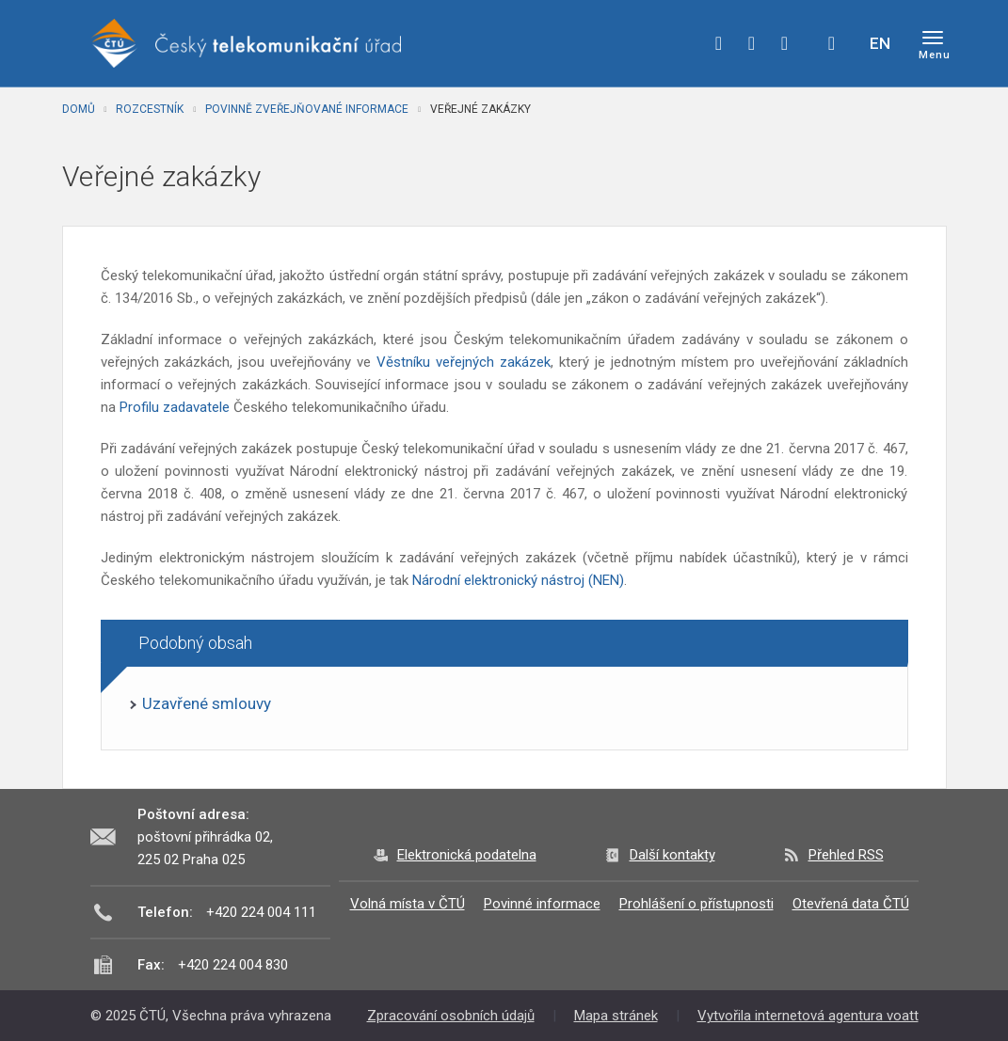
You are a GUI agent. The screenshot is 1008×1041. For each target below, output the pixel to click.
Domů (78, 109)
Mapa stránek (616, 1015)
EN (880, 43)
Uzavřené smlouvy (206, 703)
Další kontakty (672, 854)
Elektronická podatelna (466, 854)
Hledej (832, 43)
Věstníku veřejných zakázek (463, 362)
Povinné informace (542, 903)
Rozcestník (150, 109)
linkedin (785, 43)
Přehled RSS (846, 854)
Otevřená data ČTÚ (850, 903)
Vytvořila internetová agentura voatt (808, 1015)
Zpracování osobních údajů (451, 1015)
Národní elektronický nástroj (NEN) (518, 580)
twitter (752, 43)
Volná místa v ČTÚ (407, 903)
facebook (719, 43)
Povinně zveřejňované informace (306, 109)
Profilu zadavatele (175, 407)
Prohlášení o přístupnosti (696, 903)
